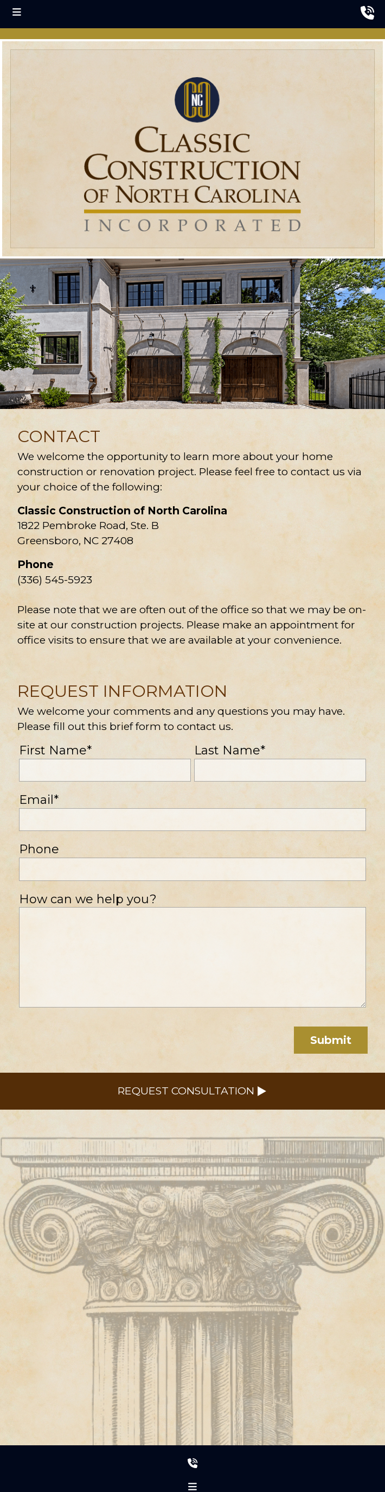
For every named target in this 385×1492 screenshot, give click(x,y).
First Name (55, 750)
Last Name (229, 750)
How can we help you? (88, 899)
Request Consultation (192, 1090)
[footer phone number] (192, 1461)
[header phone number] (367, 13)
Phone (39, 849)
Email (39, 799)
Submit (330, 1040)
